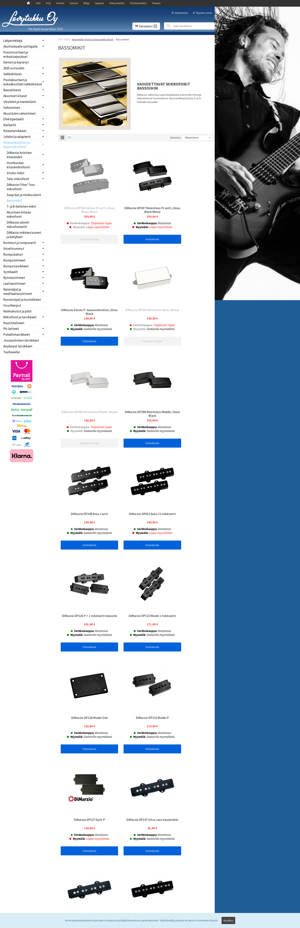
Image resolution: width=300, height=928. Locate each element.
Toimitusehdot (138, 3)
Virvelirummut (13, 248)
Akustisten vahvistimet (19, 113)
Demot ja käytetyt (16, 62)
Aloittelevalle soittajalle (20, 46)
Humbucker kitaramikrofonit (18, 165)
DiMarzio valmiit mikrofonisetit (18, 224)
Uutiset (74, 3)
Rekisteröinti (181, 12)
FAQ (48, 3)
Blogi (86, 3)
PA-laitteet (11, 329)
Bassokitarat (12, 90)
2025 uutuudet (13, 68)
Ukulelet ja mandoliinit (19, 102)
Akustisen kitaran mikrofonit (19, 214)
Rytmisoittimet (14, 278)
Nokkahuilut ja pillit (17, 311)
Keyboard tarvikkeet (17, 346)
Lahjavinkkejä (12, 40)
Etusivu (10, 807)
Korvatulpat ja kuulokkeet (22, 299)
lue (100, 824)
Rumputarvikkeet (16, 266)
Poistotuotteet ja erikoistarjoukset (15, 54)
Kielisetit (9, 125)
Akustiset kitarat (15, 96)
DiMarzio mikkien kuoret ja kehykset (24, 234)
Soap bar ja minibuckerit (24, 195)
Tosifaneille (11, 352)
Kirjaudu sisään (204, 12)
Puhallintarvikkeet (16, 334)
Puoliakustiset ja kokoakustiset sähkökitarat (22, 82)
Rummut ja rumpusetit (19, 243)
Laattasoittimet (14, 283)
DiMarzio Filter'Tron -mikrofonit (21, 187)
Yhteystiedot (116, 3)
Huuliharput (12, 305)
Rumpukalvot (13, 254)
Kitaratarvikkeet (15, 131)
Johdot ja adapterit (17, 137)
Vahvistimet (11, 107)
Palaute (156, 3)
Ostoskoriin (136, 228)
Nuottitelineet (13, 323)
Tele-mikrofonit (18, 179)
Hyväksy (228, 921)
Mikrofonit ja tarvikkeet (19, 317)
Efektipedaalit (13, 119)
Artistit (60, 3)
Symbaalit (10, 272)
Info (38, 3)
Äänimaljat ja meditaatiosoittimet (17, 291)
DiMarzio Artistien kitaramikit (19, 155)
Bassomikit (14, 200)
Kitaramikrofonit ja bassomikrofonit (16, 144)
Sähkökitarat (12, 74)
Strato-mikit (15, 173)
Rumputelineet (14, 260)
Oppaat (99, 3)
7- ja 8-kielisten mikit (21, 206)
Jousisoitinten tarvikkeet (21, 340)
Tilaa (63, 829)
